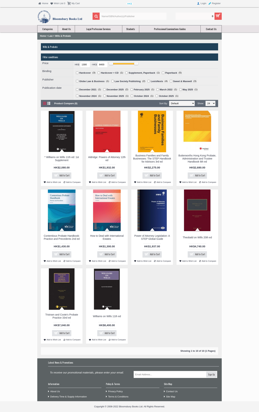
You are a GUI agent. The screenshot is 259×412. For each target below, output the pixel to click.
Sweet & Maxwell (182, 81)
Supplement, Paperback (142, 72)
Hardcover (85, 72)
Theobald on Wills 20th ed (197, 237)
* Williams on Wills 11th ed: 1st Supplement (61, 159)
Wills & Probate (63, 36)
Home (43, 36)
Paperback (171, 72)
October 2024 (141, 96)
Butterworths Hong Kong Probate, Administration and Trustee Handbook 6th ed (197, 158)
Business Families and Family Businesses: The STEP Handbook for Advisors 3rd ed (152, 158)
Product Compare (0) (65, 103)
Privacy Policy (114, 391)
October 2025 (166, 96)
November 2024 (88, 96)
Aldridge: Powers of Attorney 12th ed (107, 159)
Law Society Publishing (128, 81)
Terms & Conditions (117, 396)
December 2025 (115, 89)
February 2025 (142, 89)
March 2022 (166, 89)
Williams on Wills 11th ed (107, 316)
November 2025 (115, 96)
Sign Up (211, 374)
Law (50, 36)
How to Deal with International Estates (107, 237)
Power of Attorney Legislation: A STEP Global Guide (152, 237)
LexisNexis (157, 81)
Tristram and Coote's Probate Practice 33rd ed (61, 316)
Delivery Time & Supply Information (67, 396)
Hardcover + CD (110, 72)
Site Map (169, 396)
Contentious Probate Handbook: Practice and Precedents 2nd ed (62, 237)
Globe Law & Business (91, 81)
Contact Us (171, 391)
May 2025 (188, 89)
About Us (54, 391)
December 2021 (87, 89)
